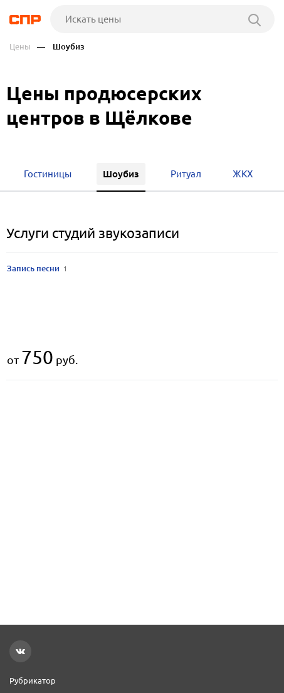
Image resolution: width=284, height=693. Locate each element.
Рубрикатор (32, 680)
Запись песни (37, 268)
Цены (20, 47)
